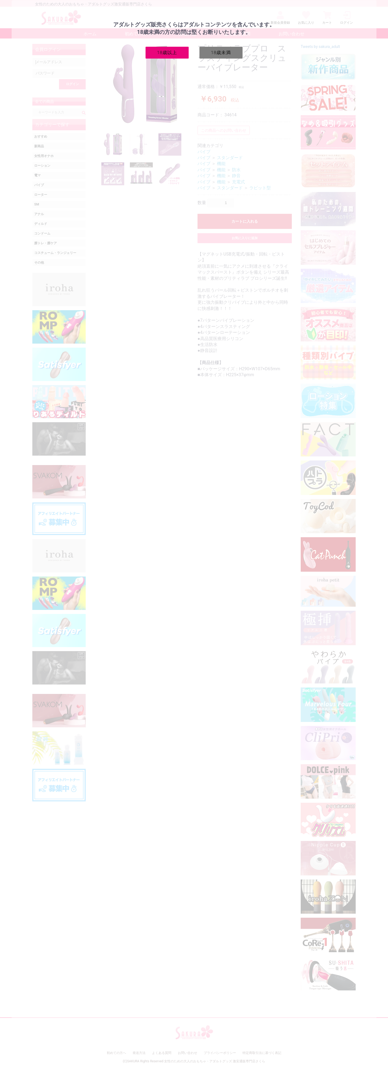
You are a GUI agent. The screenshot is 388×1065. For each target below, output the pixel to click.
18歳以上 (167, 52)
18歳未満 (221, 52)
